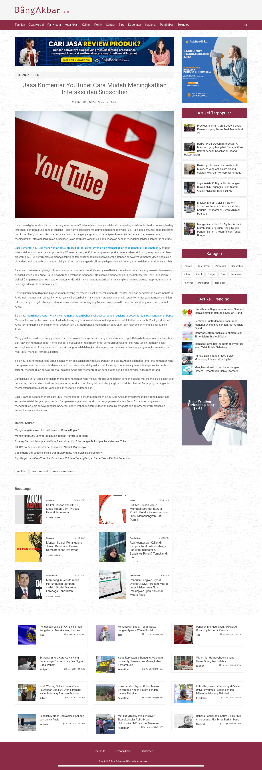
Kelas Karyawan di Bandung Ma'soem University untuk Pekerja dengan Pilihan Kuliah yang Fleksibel (218, 690)
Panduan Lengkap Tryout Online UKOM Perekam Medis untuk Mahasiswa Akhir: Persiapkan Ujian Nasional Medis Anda (149, 587)
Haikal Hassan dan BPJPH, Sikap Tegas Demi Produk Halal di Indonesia (63, 508)
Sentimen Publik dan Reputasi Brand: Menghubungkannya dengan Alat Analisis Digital (219, 324)
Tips (121, 24)
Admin (114, 102)
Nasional (150, 24)
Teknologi (184, 24)
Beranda (100, 751)
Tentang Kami (123, 751)
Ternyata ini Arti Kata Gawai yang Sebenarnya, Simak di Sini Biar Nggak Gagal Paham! (61, 661)
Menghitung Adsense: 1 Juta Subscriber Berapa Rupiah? (47, 430)
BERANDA (23, 74)
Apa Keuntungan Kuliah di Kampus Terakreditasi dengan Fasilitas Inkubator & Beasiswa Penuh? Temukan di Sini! (149, 550)
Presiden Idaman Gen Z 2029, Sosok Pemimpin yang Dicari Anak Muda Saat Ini (220, 129)
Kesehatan (135, 24)
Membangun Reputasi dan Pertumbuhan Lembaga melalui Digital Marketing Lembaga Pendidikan (62, 585)
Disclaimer (147, 751)
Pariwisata (54, 24)
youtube (21, 471)
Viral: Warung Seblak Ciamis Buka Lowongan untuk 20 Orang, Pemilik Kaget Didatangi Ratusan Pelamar (60, 690)
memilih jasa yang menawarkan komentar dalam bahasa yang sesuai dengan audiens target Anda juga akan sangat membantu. (100, 315)
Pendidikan (167, 24)
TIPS (36, 74)
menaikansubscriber (65, 471)
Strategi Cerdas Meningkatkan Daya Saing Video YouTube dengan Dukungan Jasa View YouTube (70, 441)
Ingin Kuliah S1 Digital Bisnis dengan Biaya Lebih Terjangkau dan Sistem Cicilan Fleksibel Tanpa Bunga (218, 187)
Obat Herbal (36, 24)
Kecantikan (71, 24)
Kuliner (86, 24)
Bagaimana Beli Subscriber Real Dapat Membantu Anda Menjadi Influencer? (58, 452)
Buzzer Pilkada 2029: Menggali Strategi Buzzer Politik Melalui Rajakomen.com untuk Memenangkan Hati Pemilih (149, 512)
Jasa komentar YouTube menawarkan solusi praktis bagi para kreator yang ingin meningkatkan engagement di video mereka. (87, 247)
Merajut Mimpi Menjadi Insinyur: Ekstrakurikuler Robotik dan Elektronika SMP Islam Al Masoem (138, 719)
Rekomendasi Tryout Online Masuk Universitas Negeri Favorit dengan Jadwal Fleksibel (138, 690)
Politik (98, 24)
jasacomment (40, 471)
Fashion (20, 24)
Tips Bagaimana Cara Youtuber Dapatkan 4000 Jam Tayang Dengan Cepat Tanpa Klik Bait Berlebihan (73, 458)
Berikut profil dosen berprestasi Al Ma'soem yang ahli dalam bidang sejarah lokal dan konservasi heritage (219, 169)
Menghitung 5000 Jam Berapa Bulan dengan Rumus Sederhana (51, 435)
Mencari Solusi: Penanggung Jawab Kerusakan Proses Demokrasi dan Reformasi (64, 546)
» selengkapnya (53, 517)
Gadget (110, 24)
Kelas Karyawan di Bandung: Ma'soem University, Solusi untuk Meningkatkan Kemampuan (140, 661)
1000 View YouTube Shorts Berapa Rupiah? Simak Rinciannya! (50, 447)
